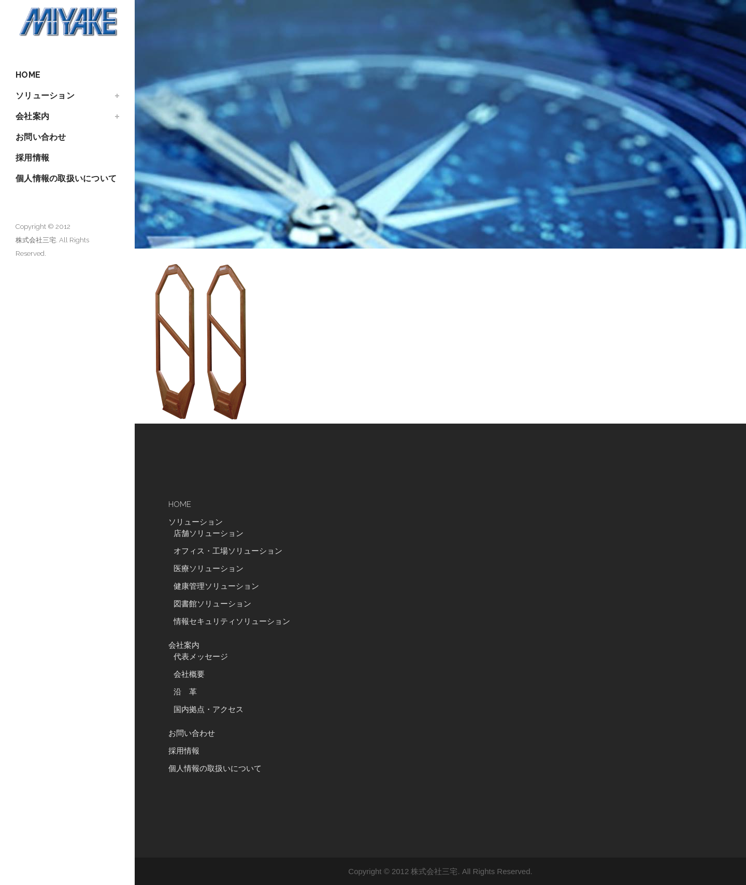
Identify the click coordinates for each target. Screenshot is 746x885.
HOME (179, 504)
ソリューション (195, 522)
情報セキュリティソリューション (232, 621)
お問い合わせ (191, 733)
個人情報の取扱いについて (215, 768)
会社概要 (189, 674)
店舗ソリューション (208, 533)
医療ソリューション (208, 568)
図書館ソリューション (212, 603)
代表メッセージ (201, 656)
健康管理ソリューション (216, 586)
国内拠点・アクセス (208, 709)
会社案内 (183, 645)
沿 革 (189, 692)
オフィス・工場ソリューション (228, 551)
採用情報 (183, 751)
